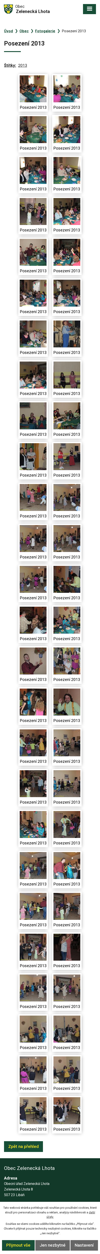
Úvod (8, 31)
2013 (22, 65)
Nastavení (84, 1245)
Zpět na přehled (23, 1146)
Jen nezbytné (53, 1245)
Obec (24, 31)
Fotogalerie (45, 31)
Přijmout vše (18, 1245)
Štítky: (10, 65)
